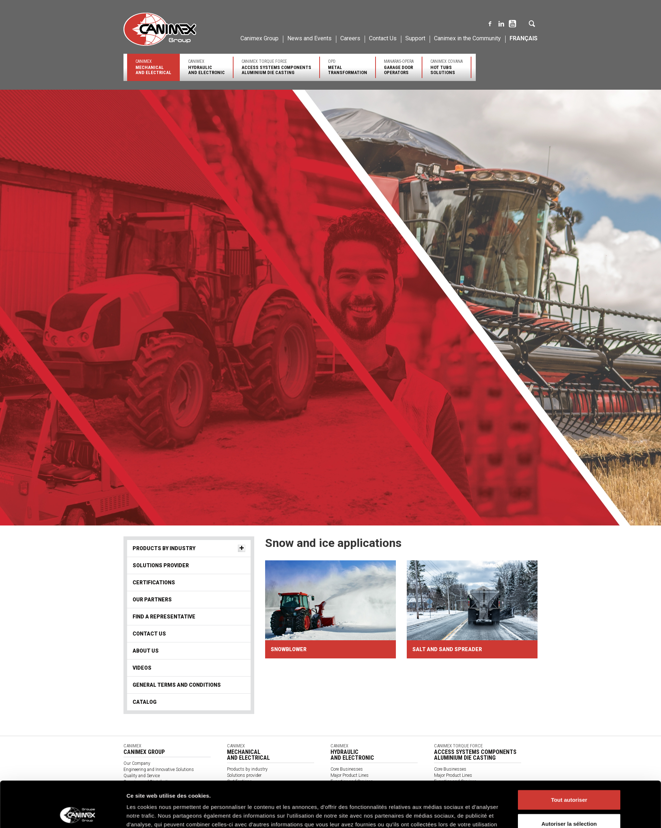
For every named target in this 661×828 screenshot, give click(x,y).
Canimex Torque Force (276, 67)
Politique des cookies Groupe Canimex (347, 729)
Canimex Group (259, 38)
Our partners (152, 599)
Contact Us (383, 38)
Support (415, 38)
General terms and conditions (255, 818)
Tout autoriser (569, 695)
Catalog (234, 824)
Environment (135, 788)
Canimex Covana (446, 67)
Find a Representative (164, 617)
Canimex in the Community (467, 38)
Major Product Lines (349, 775)
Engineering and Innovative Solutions (158, 769)
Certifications (154, 582)
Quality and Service (141, 775)
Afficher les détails (431, 752)
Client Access (447, 812)
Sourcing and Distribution (148, 781)
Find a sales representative (459, 793)
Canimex (153, 67)
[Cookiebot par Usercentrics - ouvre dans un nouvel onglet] (78, 752)
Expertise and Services (351, 781)
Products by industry (164, 548)
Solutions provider (161, 565)
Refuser (569, 743)
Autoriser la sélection (569, 719)
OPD (347, 67)
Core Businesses (346, 769)
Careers (350, 38)
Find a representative (350, 793)
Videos (142, 668)
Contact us (341, 806)
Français (524, 38)
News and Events (309, 38)
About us (146, 651)
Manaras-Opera (399, 67)
